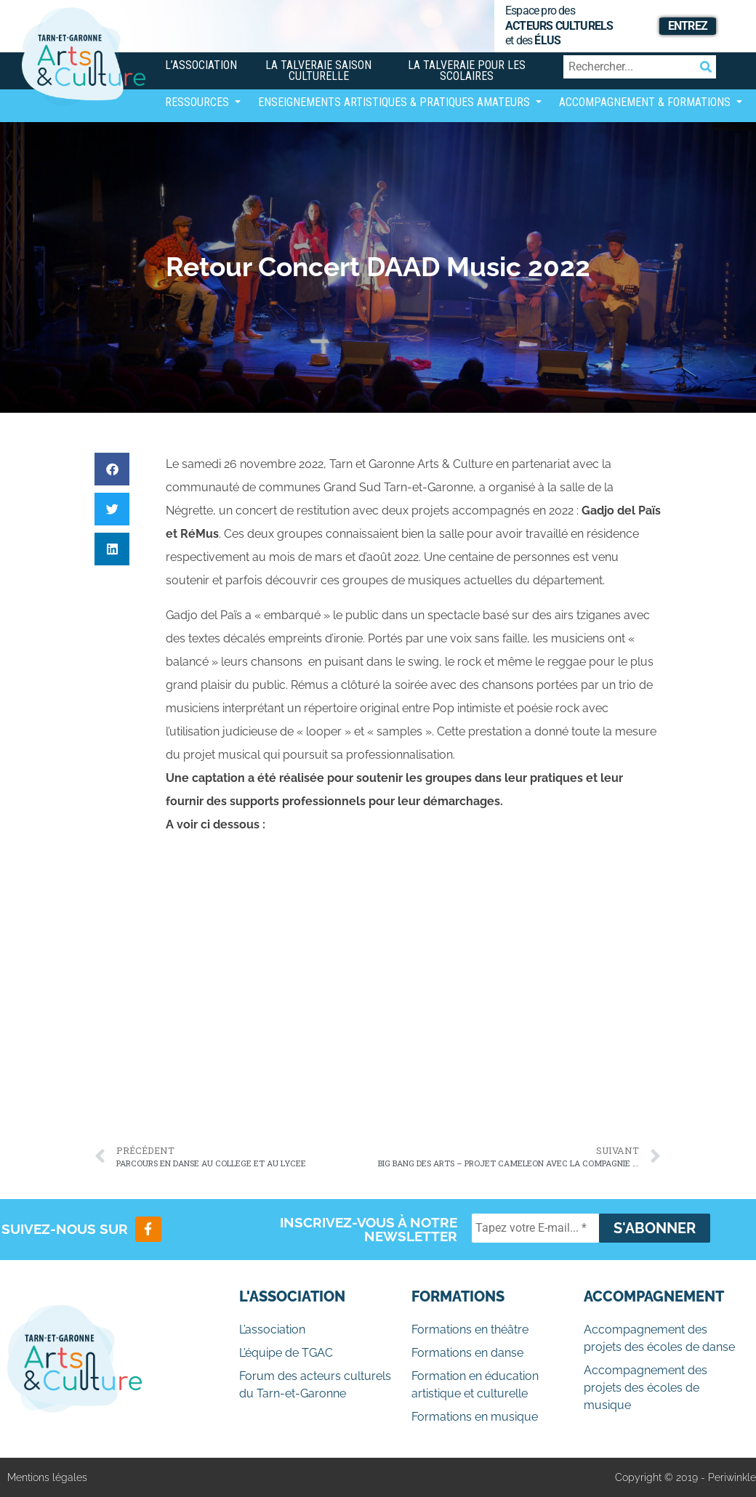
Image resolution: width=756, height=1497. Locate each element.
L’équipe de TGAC (286, 1353)
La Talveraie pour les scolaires (467, 70)
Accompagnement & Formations (646, 102)
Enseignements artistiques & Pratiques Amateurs (395, 102)
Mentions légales (47, 1477)
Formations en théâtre (469, 1329)
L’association (201, 65)
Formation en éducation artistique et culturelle (475, 1384)
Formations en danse (467, 1353)
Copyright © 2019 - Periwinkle (685, 1477)
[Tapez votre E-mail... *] (535, 1228)
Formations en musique (474, 1417)
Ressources (198, 102)
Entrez (687, 26)
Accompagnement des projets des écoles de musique (645, 1387)
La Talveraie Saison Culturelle (318, 70)
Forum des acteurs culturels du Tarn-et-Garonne (315, 1384)
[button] (111, 469)
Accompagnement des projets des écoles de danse (659, 1338)
